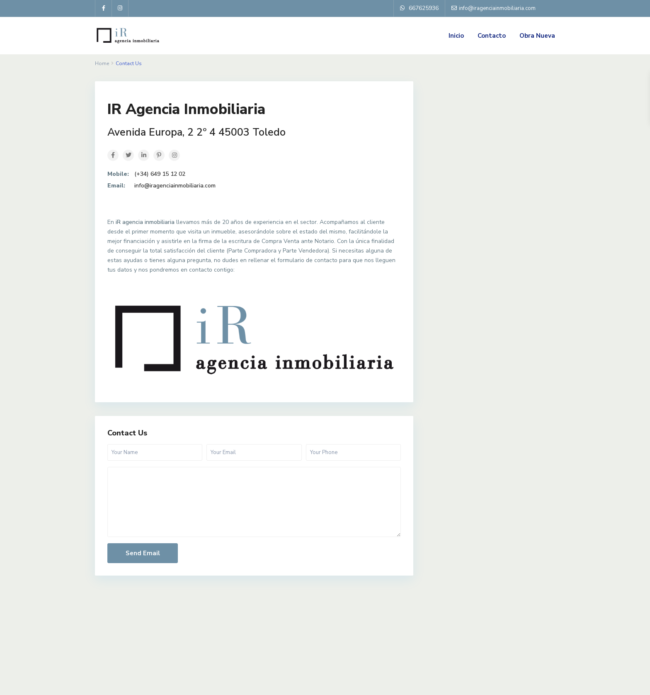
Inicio (456, 36)
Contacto (492, 36)
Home (102, 63)
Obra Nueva (537, 36)
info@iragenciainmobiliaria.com (175, 186)
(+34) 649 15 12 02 (159, 174)
